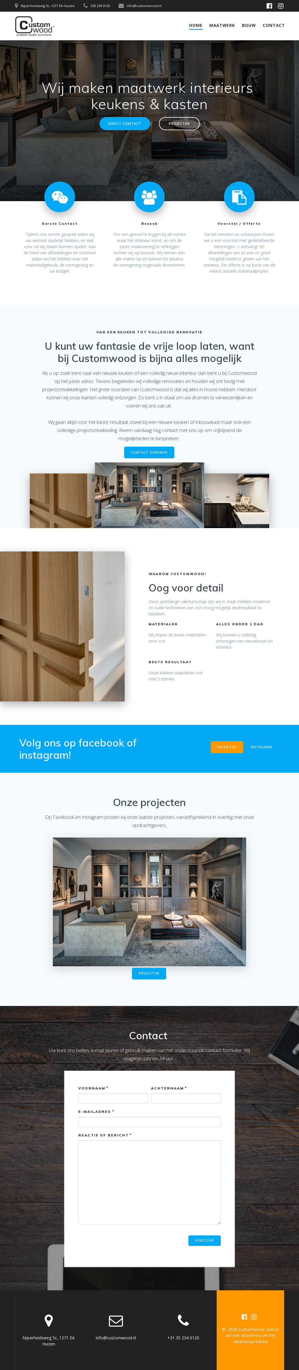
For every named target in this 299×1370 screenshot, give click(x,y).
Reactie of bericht (105, 1135)
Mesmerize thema (250, 1341)
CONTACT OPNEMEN (149, 452)
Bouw (249, 25)
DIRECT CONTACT (124, 123)
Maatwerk (222, 25)
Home (196, 25)
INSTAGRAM (261, 747)
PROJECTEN (179, 123)
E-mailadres (96, 1111)
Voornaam (93, 1088)
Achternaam (169, 1088)
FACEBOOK (227, 747)
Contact (274, 25)
